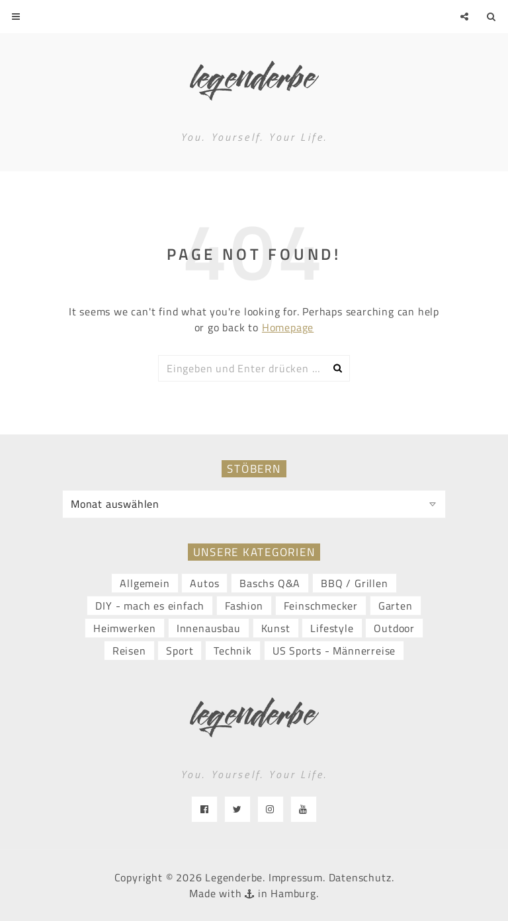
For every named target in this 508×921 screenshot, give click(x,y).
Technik (233, 651)
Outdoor (394, 628)
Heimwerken (124, 628)
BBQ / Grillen (354, 583)
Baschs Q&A (269, 583)
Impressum (296, 877)
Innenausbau (209, 628)
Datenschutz (360, 877)
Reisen (129, 651)
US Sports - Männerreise (334, 651)
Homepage (288, 327)
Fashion (244, 606)
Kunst (275, 628)
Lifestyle (331, 628)
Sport (179, 651)
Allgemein (144, 583)
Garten (395, 606)
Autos (204, 583)
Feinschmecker (321, 606)
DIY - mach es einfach (149, 606)
